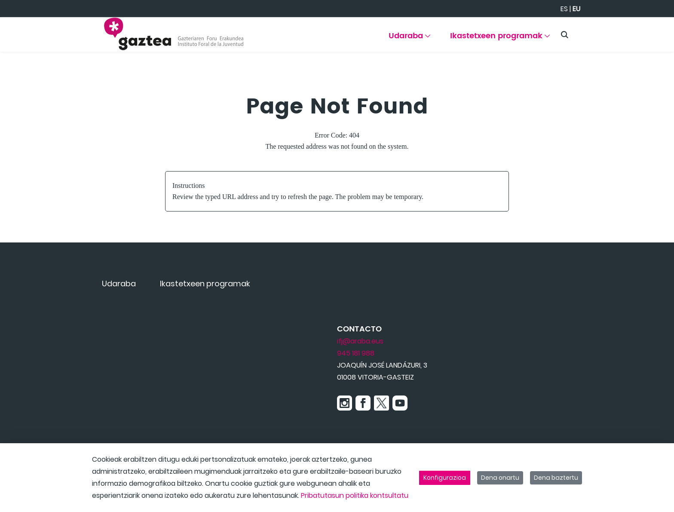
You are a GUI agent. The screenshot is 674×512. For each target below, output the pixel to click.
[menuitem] (409, 39)
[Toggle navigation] (652, 32)
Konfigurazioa (444, 477)
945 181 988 (355, 353)
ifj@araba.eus (360, 341)
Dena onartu (500, 477)
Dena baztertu (556, 477)
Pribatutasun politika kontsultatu (354, 495)
